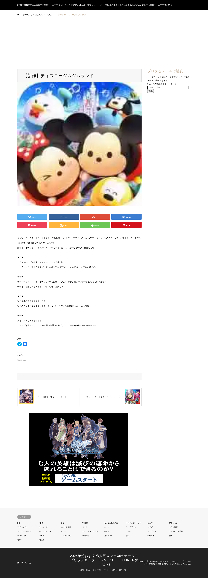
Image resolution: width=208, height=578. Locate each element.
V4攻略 (85, 523)
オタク (85, 527)
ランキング (21, 536)
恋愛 (127, 536)
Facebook (22, 563)
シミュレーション (24, 531)
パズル (128, 531)
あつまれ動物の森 (111, 523)
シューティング (45, 531)
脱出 (170, 536)
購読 (150, 91)
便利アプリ (108, 536)
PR (18, 523)
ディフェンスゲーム (90, 531)
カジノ (106, 527)
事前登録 (85, 536)
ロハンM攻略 (66, 536)
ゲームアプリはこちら (33, 14)
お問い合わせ (85, 570)
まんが (150, 523)
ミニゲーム (151, 531)
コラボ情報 (173, 527)
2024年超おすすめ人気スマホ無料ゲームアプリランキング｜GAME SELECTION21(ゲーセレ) (104, 560)
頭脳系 (41, 540)
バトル (106, 531)
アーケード (43, 527)
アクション (173, 523)
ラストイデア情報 (176, 531)
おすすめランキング (133, 523)
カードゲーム (131, 527)
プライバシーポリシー (101, 570)
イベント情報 (66, 527)
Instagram (26, 563)
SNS (62, 523)
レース (41, 536)
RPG (41, 523)
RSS (30, 563)
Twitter (18, 563)
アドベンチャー (23, 527)
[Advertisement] (104, 41)
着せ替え (150, 536)
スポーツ (64, 531)
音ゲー (20, 540)
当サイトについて (119, 570)
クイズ (150, 527)
